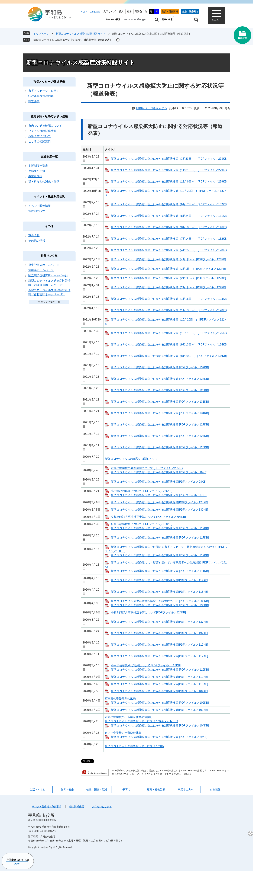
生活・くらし (38, 789)
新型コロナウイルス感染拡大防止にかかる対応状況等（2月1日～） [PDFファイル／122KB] (168, 287)
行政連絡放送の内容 (41, 96)
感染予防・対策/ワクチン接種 (49, 116)
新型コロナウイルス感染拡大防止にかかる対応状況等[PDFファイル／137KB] (159, 621)
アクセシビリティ (102, 806)
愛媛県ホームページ (41, 270)
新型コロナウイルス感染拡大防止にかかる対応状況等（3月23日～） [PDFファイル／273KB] (169, 158)
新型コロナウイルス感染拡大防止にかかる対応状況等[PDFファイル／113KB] (159, 684)
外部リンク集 (49, 255)
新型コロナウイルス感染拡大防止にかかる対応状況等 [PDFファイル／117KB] (160, 528)
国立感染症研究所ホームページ (48, 275)
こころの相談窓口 (39, 141)
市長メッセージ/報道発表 (49, 81)
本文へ (84, 11)
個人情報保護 (76, 806)
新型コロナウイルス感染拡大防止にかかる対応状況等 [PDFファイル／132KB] (160, 367)
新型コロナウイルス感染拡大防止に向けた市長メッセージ (141, 721)
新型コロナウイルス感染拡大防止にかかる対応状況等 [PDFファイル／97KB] (159, 495)
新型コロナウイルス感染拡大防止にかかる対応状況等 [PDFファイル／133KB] (160, 605)
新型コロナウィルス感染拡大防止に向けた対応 (134, 746)
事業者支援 (35, 176)
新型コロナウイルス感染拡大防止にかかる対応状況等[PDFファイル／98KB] (158, 481)
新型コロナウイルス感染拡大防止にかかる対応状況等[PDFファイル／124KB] (159, 502)
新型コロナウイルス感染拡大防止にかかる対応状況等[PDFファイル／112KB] (159, 676)
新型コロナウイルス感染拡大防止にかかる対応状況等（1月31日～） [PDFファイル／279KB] (169, 170)
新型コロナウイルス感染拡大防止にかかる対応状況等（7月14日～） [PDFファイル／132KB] (169, 238)
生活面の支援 (36, 170)
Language (94, 11)
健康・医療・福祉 (96, 789)
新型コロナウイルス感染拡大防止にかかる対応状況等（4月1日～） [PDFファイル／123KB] (168, 259)
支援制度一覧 (49, 156)
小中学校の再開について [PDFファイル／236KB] (141, 490)
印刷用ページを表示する (151, 108)
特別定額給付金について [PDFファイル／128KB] (141, 524)
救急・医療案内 (190, 11)
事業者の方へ (186, 789)
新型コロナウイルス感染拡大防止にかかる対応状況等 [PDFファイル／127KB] (160, 424)
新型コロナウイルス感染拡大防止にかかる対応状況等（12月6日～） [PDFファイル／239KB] (169, 181)
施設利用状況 (36, 211)
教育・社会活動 (156, 789)
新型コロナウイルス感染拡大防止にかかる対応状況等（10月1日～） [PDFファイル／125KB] (169, 333)
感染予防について (39, 136)
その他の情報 (36, 240)
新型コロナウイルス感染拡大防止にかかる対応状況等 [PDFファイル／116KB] (160, 669)
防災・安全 (67, 789)
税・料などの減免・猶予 (43, 181)
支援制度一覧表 (38, 165)
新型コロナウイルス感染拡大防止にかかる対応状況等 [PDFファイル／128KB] (160, 378)
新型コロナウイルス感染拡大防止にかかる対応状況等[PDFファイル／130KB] (159, 509)
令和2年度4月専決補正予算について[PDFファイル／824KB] (148, 612)
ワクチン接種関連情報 (42, 130)
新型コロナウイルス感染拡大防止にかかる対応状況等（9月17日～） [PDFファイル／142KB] (169, 204)
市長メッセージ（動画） (43, 90)
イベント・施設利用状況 (49, 196)
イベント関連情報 (39, 205)
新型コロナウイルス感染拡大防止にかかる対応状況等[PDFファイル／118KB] (159, 591)
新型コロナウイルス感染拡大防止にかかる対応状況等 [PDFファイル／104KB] (160, 725)
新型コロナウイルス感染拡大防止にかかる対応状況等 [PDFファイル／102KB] (160, 702)
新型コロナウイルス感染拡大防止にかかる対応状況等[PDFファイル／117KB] (159, 580)
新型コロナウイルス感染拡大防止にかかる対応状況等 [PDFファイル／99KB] (159, 472)
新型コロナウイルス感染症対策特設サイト (81, 33)
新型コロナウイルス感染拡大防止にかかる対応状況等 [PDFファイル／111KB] (160, 570)
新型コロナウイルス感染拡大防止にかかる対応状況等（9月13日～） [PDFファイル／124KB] (169, 344)
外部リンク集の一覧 (49, 301)
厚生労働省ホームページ (43, 264)
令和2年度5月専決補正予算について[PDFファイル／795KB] (148, 516)
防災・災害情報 (170, 11)
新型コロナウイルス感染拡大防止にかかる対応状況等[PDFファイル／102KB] (159, 709)
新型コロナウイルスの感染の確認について (131, 458)
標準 (129, 11)
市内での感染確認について (45, 125)
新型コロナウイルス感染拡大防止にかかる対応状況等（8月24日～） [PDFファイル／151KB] (169, 215)
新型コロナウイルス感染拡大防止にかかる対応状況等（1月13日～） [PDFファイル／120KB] (169, 310)
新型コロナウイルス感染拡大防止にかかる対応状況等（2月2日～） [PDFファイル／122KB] (168, 278)
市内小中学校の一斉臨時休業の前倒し (129, 717)
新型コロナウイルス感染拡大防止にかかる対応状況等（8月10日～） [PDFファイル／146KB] (169, 227)
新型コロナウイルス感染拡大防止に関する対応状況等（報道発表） (72, 39)
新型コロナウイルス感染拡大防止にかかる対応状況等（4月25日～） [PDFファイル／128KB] (169, 250)
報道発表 (34, 101)
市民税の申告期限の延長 (120, 698)
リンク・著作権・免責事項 (46, 806)
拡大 (121, 11)
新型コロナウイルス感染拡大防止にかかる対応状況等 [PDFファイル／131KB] (160, 401)
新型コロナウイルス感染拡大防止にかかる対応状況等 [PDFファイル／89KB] (159, 736)
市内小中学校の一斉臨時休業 (123, 732)
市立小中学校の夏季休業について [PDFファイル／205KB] (147, 468)
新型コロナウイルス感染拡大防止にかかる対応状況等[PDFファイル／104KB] (159, 691)
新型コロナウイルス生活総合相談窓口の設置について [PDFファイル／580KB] (160, 601)
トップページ (41, 33)
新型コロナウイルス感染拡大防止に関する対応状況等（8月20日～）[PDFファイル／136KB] (169, 355)
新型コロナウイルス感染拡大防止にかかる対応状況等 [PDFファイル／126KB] (160, 447)
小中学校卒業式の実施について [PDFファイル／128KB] (146, 665)
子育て (126, 789)
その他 (49, 226)
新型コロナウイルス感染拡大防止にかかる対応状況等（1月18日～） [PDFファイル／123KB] (169, 298)
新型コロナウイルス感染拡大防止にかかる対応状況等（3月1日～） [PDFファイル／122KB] (168, 268)
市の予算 (34, 235)
